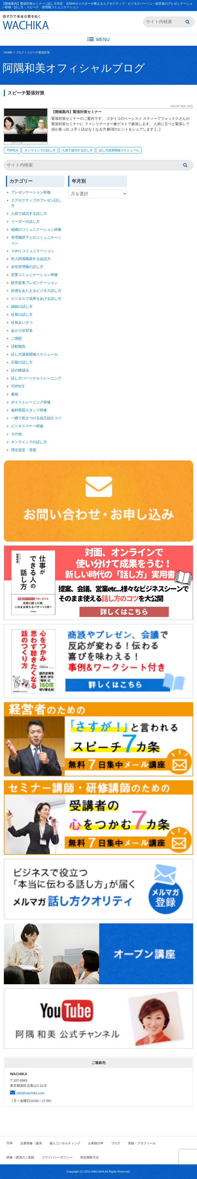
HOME (8, 52)
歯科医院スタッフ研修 (29, 410)
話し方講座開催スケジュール (119, 150)
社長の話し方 (22, 314)
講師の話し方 (22, 306)
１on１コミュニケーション (33, 251)
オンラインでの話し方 (40, 150)
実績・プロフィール (142, 1143)
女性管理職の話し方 (27, 267)
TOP (9, 1143)
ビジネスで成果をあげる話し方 (36, 298)
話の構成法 (20, 370)
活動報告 (18, 346)
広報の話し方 (22, 362)
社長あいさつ (22, 322)
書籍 (14, 394)
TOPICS (12, 150)
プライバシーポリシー (57, 1157)
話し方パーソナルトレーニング (36, 378)
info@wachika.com (30, 1093)
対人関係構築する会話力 (31, 259)
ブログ (20, 52)
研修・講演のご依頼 (20, 1157)
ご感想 (16, 338)
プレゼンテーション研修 (31, 192)
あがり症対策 (23, 330)
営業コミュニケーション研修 (34, 275)
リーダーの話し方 (25, 221)
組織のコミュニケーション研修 (36, 229)
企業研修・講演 (31, 1143)
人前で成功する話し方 (77, 150)
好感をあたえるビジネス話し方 (36, 291)
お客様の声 (95, 1143)
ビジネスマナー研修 (29, 426)
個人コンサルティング (65, 1143)
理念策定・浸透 (23, 450)
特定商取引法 (89, 1157)
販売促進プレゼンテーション (34, 283)
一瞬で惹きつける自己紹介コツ (36, 418)
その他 (16, 434)
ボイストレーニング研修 (31, 402)
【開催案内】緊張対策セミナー (76, 112)
